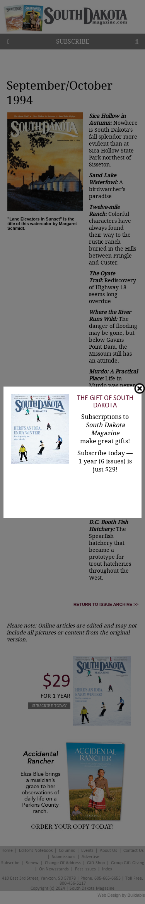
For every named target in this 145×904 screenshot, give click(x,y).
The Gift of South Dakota (105, 401)
